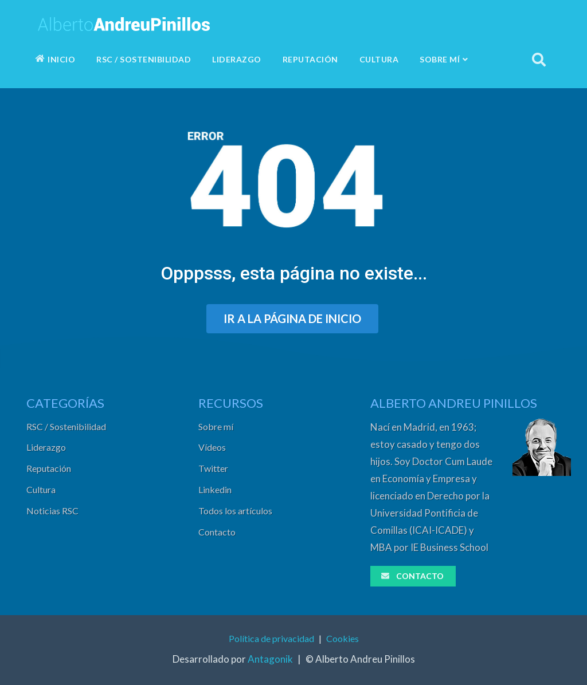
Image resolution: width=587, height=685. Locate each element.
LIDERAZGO (236, 59)
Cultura (41, 489)
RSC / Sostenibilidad (66, 426)
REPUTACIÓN (310, 59)
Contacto (217, 531)
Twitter (213, 468)
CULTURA (379, 59)
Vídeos (212, 447)
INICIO (56, 59)
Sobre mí (215, 426)
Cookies (342, 638)
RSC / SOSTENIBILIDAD (143, 59)
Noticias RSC (52, 510)
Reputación (48, 468)
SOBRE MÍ (444, 59)
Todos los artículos (235, 510)
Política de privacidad (271, 638)
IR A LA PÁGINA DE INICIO (292, 318)
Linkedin (215, 489)
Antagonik (270, 659)
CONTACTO (412, 576)
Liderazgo (46, 447)
